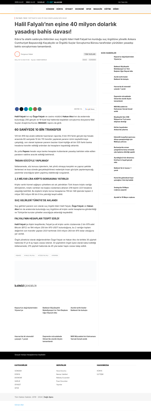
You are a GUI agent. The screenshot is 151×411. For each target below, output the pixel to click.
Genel (85, 60)
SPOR (88, 9)
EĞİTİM (107, 9)
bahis (19, 255)
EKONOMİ (79, 9)
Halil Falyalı (30, 255)
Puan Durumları (62, 381)
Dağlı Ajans (48, 397)
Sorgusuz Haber (27, 54)
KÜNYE (99, 371)
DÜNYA (59, 9)
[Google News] (89, 109)
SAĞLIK (17, 381)
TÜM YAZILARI (89, 54)
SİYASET (69, 9)
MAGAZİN (98, 9)
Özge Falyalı (43, 255)
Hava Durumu (61, 371)
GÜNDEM (50, 9)
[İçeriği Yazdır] (40, 109)
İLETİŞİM (100, 374)
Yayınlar (59, 384)
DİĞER (115, 9)
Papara (55, 255)
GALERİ (19, 2)
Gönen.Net (19, 405)
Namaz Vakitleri (62, 374)
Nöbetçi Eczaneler (63, 378)
